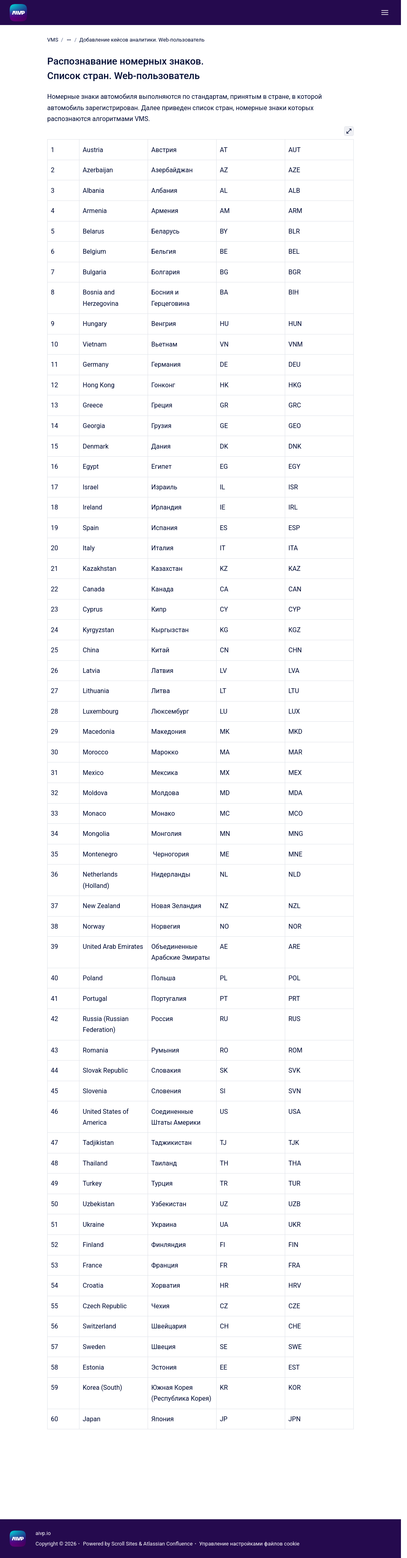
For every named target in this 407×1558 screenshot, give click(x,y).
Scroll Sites (124, 1544)
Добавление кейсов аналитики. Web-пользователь (142, 40)
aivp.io (43, 1533)
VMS (52, 40)
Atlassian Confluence (167, 1544)
